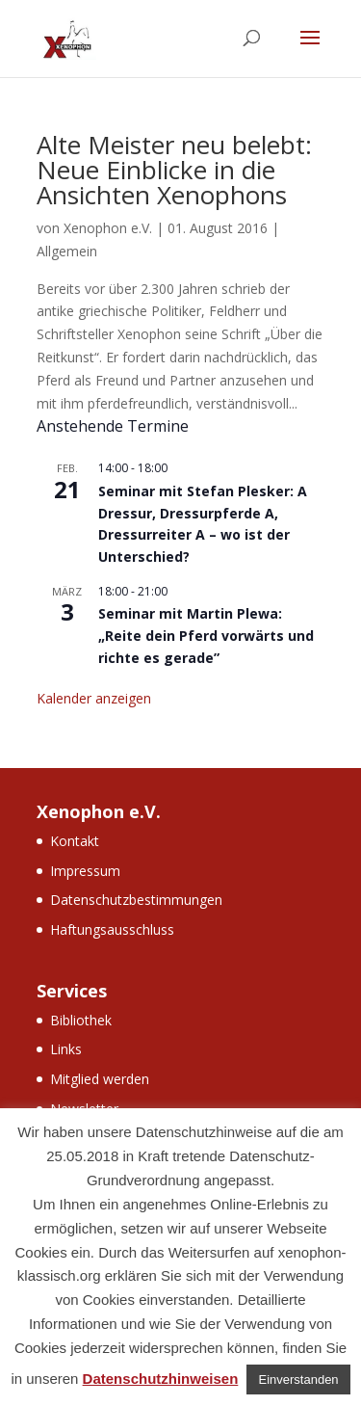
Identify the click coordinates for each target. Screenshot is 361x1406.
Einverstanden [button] (298, 1379)
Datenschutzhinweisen (161, 1378)
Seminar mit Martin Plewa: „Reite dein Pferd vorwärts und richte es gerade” (206, 635)
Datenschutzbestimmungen (136, 899)
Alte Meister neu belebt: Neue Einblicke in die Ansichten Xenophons (174, 169)
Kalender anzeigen (94, 698)
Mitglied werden (99, 1079)
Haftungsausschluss (112, 929)
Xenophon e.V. (108, 228)
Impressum (85, 871)
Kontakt (74, 841)
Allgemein (67, 251)
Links (66, 1049)
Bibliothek (81, 1020)
